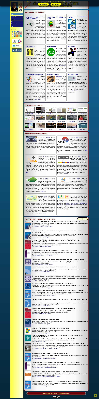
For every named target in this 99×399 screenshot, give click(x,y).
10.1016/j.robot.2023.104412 (40, 271)
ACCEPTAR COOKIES (55, 4)
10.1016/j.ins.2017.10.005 (39, 376)
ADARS (77, 137)
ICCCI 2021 (72, 113)
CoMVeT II (51, 129)
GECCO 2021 (30, 121)
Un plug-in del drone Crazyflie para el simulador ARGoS (35, 17)
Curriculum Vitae (14, 23)
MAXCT (79, 178)
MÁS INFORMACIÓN (43, 4)
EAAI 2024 (40, 113)
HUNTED (40, 121)
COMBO (48, 137)
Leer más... (46, 149)
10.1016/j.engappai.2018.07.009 (41, 367)
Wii (72, 90)
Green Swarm (51, 46)
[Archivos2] (58, 376)
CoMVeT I (61, 129)
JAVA (35, 99)
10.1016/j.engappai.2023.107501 (41, 255)
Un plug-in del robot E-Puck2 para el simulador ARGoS (56, 17)
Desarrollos (13, 19)
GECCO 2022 (51, 113)
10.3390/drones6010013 (39, 288)
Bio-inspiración (82, 121)
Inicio (12, 14)
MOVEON (47, 178)
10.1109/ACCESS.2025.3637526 (41, 226)
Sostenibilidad (72, 121)
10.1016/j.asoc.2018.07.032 (40, 358)
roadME (45, 196)
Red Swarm (71, 46)
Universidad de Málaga (71, 204)
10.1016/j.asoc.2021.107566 (40, 305)
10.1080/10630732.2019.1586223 (41, 348)
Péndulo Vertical (72, 129)
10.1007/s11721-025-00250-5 (40, 246)
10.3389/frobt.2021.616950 (40, 333)
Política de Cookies (66, 393)
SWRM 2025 (30, 113)
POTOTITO (40, 129)
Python (38, 99)
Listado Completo (82, 218)
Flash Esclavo (83, 129)
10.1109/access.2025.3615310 (40, 237)
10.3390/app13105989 (38, 264)
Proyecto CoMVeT (53, 74)
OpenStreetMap (74, 32)
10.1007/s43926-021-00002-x (40, 324)
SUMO (61, 67)
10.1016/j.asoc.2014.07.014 (40, 386)
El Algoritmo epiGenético (34, 74)
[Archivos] (51, 264)
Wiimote (77, 90)
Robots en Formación (61, 113)
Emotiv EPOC (59, 76)
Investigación (13, 16)
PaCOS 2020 (83, 113)
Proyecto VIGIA (73, 74)
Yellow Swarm (30, 46)
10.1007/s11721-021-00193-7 (40, 313)
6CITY (79, 156)
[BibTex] (51, 226)
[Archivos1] (52, 376)
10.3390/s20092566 (38, 341)
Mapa (12, 26)
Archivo (12, 21)
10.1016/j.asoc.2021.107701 (40, 295)
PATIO (77, 196)
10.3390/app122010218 (39, 280)
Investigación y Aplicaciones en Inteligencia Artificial (72, 201)
